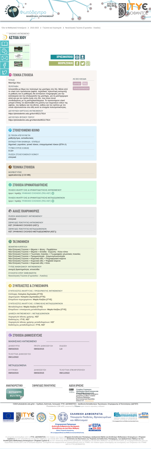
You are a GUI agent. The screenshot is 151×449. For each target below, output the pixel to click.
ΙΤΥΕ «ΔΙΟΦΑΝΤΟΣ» (38, 437)
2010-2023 (34, 28)
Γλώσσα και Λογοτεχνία (52, 28)
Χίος (85, 83)
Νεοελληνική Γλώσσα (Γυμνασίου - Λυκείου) (82, 28)
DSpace (77, 406)
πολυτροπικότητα (81, 88)
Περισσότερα (89, 401)
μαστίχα (77, 83)
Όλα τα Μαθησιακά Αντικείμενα (14, 28)
